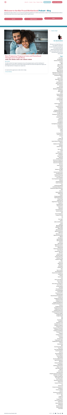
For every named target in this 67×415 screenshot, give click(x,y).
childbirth (60, 109)
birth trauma (60, 84)
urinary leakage (59, 389)
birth (62, 76)
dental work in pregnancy (57, 141)
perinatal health (59, 289)
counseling (6, 59)
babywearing (60, 71)
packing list (60, 267)
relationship (30, 59)
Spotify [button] (13, 19)
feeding (61, 168)
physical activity (59, 293)
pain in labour (60, 270)
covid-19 (61, 135)
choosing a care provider (57, 114)
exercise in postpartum (58, 160)
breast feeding (60, 94)
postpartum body (59, 299)
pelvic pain (60, 282)
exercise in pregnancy (58, 162)
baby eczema (60, 66)
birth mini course (59, 79)
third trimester (59, 379)
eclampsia (60, 154)
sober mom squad (59, 368)
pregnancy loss (25, 59)
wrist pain (60, 408)
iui (62, 216)
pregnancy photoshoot (58, 328)
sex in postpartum (59, 353)
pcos (62, 278)
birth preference (59, 83)
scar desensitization (58, 346)
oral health (60, 266)
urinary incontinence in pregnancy (57, 387)
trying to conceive (59, 383)
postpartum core (59, 301)
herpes (61, 195)
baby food (61, 67)
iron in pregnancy (59, 213)
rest (62, 345)
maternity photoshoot (58, 235)
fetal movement (59, 173)
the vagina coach (59, 377)
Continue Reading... (8, 71)
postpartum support (59, 313)
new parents (60, 250)
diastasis (61, 145)
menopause (60, 237)
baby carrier (60, 64)
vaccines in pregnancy (58, 392)
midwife (61, 242)
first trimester (60, 177)
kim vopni (60, 219)
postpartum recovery (58, 310)
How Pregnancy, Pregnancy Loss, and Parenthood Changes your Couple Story (23, 56)
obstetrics (61, 264)
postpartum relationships (57, 311)
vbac (62, 395)
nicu (62, 260)
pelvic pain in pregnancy (57, 283)
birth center (60, 78)
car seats (61, 100)
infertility (61, 208)
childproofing (60, 113)
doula (61, 150)
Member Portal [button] (47, 2)
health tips (60, 193)
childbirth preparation (58, 111)
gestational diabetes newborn (56, 188)
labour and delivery (58, 221)
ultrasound (60, 385)
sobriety (61, 369)
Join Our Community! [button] (57, 2)
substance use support (58, 374)
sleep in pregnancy (59, 362)
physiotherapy (60, 294)
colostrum (60, 118)
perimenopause (59, 286)
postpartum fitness (59, 309)
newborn (61, 252)
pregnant (61, 333)
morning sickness (59, 246)
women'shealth (59, 407)
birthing (61, 86)
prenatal (61, 337)
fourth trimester (59, 182)
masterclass (60, 228)
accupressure (60, 59)
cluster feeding (59, 117)
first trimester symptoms (57, 178)
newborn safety (59, 255)
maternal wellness (59, 231)
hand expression (59, 192)
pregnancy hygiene (58, 325)
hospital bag (60, 199)
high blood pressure (58, 197)
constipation (60, 122)
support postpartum (59, 376)
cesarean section (59, 106)
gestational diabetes (58, 185)
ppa (62, 317)
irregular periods (59, 215)
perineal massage (59, 290)
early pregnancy (59, 153)
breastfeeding (60, 95)
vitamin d (61, 396)
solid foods (60, 370)
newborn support (59, 259)
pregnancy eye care (58, 323)
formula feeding (59, 181)
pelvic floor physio (59, 279)
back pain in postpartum (57, 72)
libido (61, 223)
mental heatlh (60, 240)
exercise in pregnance (58, 161)
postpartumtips (59, 315)
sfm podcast (60, 357)
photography (60, 291)
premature (60, 336)
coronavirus (60, 126)
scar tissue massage (58, 349)
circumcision (60, 115)
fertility (61, 170)
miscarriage (60, 243)
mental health (60, 239)
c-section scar (60, 98)
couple (10, 59)
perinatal (61, 287)
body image (60, 91)
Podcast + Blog (39, 2)
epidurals (61, 157)
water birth (60, 401)
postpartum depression (58, 302)
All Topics (61, 57)
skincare (61, 361)
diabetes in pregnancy (58, 143)
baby (62, 63)
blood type (60, 90)
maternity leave (59, 233)
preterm (61, 342)
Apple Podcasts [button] (33, 19)
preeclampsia (60, 319)
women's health (59, 405)
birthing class (60, 87)
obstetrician (60, 263)
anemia (61, 62)
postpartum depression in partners (57, 304)
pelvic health (60, 280)
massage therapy (59, 227)
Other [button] (53, 18)
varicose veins (60, 393)
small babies (60, 364)
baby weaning (60, 70)
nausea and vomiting (58, 248)
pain (62, 268)
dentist (61, 142)
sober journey (60, 366)
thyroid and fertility (58, 380)
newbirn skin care (59, 251)
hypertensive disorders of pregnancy (57, 202)
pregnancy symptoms (58, 330)
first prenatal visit (59, 176)
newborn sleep (59, 258)
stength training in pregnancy (56, 373)
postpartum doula (59, 306)
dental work (60, 139)
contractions (60, 125)
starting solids (60, 372)
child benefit (60, 107)
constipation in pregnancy (57, 123)
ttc (62, 384)
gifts (62, 189)
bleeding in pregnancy (58, 88)
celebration (60, 104)
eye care (61, 164)
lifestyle (61, 224)
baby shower (60, 68)
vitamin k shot (59, 399)
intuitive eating (59, 211)
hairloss (61, 190)
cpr (62, 137)
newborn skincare (59, 256)
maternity (61, 232)
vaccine (61, 391)
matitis (61, 236)
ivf (62, 217)
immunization (60, 205)
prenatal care (60, 338)
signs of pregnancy (59, 360)
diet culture (60, 149)
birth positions (60, 82)
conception (60, 121)
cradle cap (60, 138)
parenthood (18, 59)
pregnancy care (59, 322)
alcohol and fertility (58, 60)
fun (62, 184)
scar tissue (60, 348)
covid (61, 131)
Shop (34, 2)
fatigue (61, 166)
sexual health (60, 356)
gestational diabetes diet (58, 186)
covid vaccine (60, 134)
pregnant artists (59, 334)
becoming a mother (58, 75)
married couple (14, 59)
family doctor (60, 165)
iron (62, 212)
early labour (60, 151)
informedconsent (59, 209)
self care (61, 352)
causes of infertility (58, 103)
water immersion (59, 403)
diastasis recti (60, 146)
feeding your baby (59, 169)
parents (21, 59)
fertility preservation (58, 172)
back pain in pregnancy (58, 74)
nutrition (61, 262)
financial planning (59, 174)
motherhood (60, 247)
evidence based (59, 158)
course (61, 130)
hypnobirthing (59, 204)
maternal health (59, 229)
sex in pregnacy (59, 354)
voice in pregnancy (59, 400)
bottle (61, 92)
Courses (30, 2)
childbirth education (58, 110)
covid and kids (59, 133)
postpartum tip (59, 314)
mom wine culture (59, 244)
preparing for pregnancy (57, 341)
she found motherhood (58, 358)
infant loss (60, 207)
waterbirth (60, 404)
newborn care (60, 254)
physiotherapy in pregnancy (57, 295)
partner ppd (60, 276)
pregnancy (60, 321)
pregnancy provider (58, 329)
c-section (61, 96)
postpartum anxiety (58, 298)
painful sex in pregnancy (57, 272)
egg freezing (60, 156)
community (60, 119)
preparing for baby (59, 340)
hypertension (60, 200)
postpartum (60, 297)
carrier (61, 102)
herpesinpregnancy (58, 196)
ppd (62, 318)
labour (61, 220)
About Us (26, 2)
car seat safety (60, 99)
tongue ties (60, 381)
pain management (59, 271)
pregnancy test (59, 332)
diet (62, 147)
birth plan (60, 80)
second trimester (59, 350)
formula (61, 180)
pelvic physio (60, 284)
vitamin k (60, 397)
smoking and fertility (58, 365)
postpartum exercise (58, 307)
